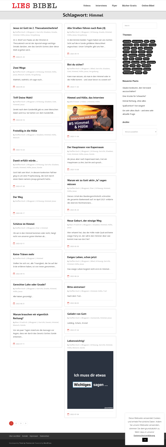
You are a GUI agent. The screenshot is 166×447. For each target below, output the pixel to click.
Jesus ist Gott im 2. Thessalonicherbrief (35, 28)
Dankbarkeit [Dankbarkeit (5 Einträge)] (128, 45)
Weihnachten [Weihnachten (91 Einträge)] (137, 69)
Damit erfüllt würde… (25, 160)
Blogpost (31, 32)
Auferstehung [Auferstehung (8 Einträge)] (137, 41)
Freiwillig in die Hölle (25, 130)
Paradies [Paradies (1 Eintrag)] (127, 62)
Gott (69, 71)
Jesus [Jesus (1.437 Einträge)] (125, 59)
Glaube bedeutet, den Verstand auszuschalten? (137, 89)
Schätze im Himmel (23, 224)
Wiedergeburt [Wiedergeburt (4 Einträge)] (128, 73)
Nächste (25, 423)
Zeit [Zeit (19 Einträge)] (145, 73)
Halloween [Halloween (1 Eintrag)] (133, 55)
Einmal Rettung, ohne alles (134, 101)
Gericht (40, 32)
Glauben (47, 32)
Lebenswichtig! (75, 341)
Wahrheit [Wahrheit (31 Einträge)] (127, 69)
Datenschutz (44, 436)
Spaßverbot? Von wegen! (134, 105)
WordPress (47, 443)
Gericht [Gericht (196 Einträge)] (126, 52)
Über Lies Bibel (14, 436)
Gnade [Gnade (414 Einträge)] (149, 52)
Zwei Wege (19, 67)
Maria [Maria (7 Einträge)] (131, 59)
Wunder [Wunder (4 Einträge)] (138, 73)
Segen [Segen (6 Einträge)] (126, 66)
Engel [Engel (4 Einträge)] (136, 45)
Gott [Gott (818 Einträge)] (125, 55)
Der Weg (18, 197)
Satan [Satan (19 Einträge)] (143, 62)
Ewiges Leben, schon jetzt (82, 257)
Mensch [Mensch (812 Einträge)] (138, 59)
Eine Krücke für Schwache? (134, 96)
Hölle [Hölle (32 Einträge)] (149, 55)
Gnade (54, 32)
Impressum (34, 436)
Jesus (28, 35)
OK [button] (145, 440)
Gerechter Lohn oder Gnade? (29, 284)
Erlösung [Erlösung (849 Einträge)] (152, 45)
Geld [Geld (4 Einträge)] (140, 48)
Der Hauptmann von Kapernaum (85, 147)
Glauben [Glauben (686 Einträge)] (142, 52)
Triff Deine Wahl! (23, 97)
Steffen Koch (20, 32)
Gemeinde (95, 318)
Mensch (21, 74)
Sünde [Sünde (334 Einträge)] (132, 66)
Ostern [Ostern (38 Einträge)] (146, 59)
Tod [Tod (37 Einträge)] (138, 66)
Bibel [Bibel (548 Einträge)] (146, 41)
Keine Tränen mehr (23, 254)
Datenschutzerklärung (144, 435)
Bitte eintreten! (76, 287)
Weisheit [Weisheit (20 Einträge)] (147, 69)
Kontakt (25, 436)
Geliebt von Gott (76, 314)
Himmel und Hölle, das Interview (85, 97)
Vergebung (35, 35)
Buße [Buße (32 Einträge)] (152, 41)
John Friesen (74, 101)
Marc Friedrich (75, 224)
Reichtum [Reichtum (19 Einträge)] (135, 62)
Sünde (27, 74)
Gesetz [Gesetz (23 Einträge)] (133, 52)
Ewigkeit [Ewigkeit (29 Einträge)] (126, 48)
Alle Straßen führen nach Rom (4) (86, 28)
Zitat (92, 188)
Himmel (16, 35)
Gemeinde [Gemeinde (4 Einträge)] (148, 48)
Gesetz (48, 322)
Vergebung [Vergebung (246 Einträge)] (146, 66)
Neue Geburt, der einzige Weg (84, 220)
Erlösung (94, 32)
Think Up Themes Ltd (26, 443)
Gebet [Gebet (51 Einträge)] (134, 48)
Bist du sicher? (75, 64)
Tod (105, 291)
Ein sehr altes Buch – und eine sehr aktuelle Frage (138, 112)
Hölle (22, 35)
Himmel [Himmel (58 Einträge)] (142, 55)
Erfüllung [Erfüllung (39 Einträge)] (144, 45)
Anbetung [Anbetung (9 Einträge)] (127, 41)
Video (83, 101)
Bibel (93, 68)
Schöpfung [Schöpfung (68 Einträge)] (151, 62)
